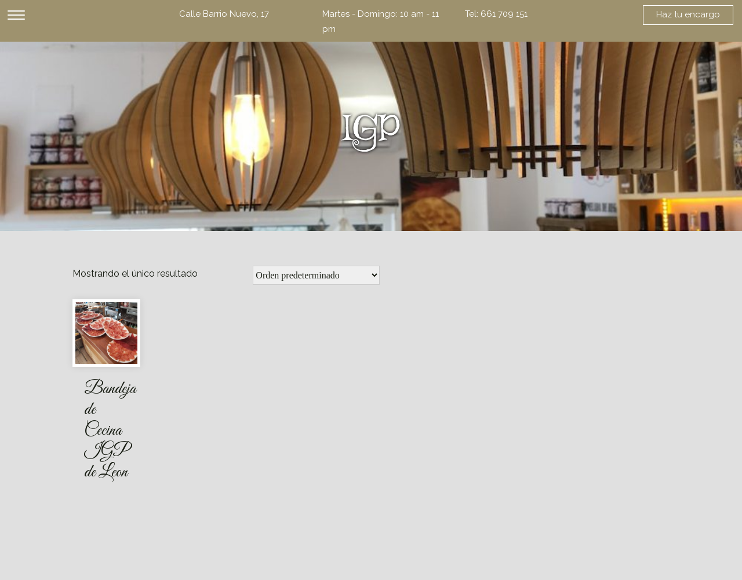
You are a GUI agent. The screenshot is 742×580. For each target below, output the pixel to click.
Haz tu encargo (688, 14)
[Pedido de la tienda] (316, 275)
